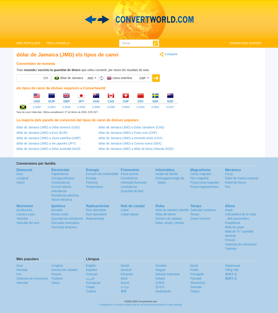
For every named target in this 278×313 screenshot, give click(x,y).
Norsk (194, 265)
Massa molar (59, 214)
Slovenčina (197, 282)
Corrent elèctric (61, 186)
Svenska (196, 287)
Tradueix (231, 248)
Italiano (160, 278)
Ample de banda (166, 174)
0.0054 (52, 107)
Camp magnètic (200, 174)
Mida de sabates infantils (172, 210)
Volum (21, 182)
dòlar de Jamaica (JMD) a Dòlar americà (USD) (48, 127)
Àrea (20, 174)
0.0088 (111, 107)
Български (93, 282)
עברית (125, 287)
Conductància (60, 182)
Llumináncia (129, 186)
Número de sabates (168, 218)
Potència (92, 182)
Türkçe (195, 291)
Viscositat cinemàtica (65, 223)
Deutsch (126, 270)
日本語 (159, 282)
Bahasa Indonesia (167, 274)
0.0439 (141, 107)
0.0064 (37, 107)
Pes (227, 186)
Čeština (91, 291)
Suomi (125, 282)
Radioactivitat (95, 218)
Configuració (106, 304)
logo (139, 19)
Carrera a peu (26, 214)
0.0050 (126, 107)
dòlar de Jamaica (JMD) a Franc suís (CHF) (128, 132)
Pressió (230, 240)
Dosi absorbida (96, 210)
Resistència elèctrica (65, 195)
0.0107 (170, 107)
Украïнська (232, 265)
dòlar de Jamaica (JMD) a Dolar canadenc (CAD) (131, 127)
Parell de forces (235, 182)
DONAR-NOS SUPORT (246, 43)
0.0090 (96, 107)
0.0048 (67, 107)
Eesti (124, 278)
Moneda (230, 235)
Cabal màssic (130, 214)
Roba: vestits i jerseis (169, 223)
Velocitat (22, 218)
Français (92, 274)
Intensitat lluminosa (134, 182)
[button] (75, 78)
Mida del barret (165, 214)
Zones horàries (200, 218)
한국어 (159, 287)
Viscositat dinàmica (64, 227)
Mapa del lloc (133, 304)
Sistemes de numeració (240, 244)
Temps (194, 214)
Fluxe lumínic (129, 174)
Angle (229, 210)
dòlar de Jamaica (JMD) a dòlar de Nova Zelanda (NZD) (136, 148)
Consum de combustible (102, 174)
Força (229, 174)
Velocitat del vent (28, 223)
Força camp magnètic (204, 182)
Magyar (160, 270)
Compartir (169, 54)
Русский (195, 278)
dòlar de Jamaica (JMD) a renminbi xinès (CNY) (131, 138)
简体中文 (231, 274)
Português (197, 274)
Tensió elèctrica (61, 199)
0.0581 (156, 107)
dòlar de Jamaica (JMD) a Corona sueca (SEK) (130, 143)
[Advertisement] (223, 82)
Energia (91, 178)
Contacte (119, 304)
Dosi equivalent (96, 214)
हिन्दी (123, 291)
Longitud (22, 178)
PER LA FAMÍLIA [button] (58, 43)
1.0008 (81, 107)
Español (91, 270)
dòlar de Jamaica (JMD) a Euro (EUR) (42, 132)
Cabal (125, 210)
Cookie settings (174, 304)
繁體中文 (231, 278)
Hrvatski (160, 265)
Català (90, 287)
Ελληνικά (127, 274)
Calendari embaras (203, 210)
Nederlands (163, 291)
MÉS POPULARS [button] (28, 43)
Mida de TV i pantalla (239, 231)
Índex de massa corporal (241, 178)
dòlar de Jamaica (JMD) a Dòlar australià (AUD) (48, 148)
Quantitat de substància (67, 218)
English (91, 265)
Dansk (125, 265)
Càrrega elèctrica (62, 178)
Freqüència (232, 223)
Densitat (56, 210)
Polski (194, 270)
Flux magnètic (199, 178)
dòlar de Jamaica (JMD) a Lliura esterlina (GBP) (49, 138)
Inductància (59, 191)
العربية (90, 278)
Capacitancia (60, 174)
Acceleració (24, 210)
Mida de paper (234, 227)
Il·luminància (129, 178)
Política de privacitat (152, 304)
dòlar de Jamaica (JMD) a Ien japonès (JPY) (46, 143)
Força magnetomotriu (204, 186)
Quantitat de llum (132, 191)
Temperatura (94, 186)
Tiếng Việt (232, 270)
